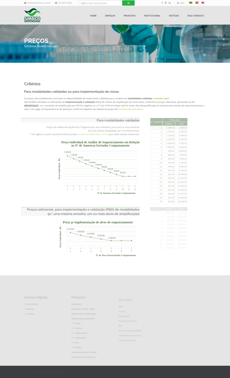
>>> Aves (75, 329)
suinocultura (136, 109)
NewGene (76, 309)
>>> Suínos (76, 333)
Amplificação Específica (83, 324)
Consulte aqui (161, 98)
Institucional (152, 15)
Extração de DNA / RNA (83, 314)
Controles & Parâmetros (83, 362)
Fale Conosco (195, 15)
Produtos (130, 15)
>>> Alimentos (78, 343)
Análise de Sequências (130, 342)
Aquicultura (124, 322)
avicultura (123, 109)
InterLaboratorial (127, 346)
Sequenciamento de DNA (84, 358)
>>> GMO (76, 353)
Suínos (122, 318)
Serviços (110, 15)
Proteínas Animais (128, 327)
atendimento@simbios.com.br (88, 134)
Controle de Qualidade (130, 337)
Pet (120, 332)
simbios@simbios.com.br (37, 2)
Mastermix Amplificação (83, 319)
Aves (121, 313)
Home (93, 15)
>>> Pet (75, 348)
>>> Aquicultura (79, 338)
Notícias (174, 15)
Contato (29, 319)
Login (181, 2)
